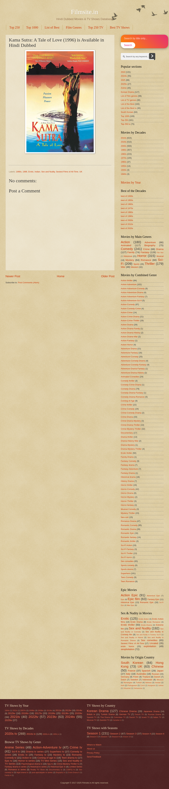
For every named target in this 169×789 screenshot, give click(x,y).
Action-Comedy (128, 304)
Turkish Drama (108, 714)
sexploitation (127, 649)
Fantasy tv (40, 754)
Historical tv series (38, 767)
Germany (125, 677)
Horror (141, 256)
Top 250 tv (125, 124)
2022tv (33, 717)
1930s (123, 170)
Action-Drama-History (130, 332)
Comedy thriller (128, 381)
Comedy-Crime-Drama (131, 385)
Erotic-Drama (146, 625)
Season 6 (160, 734)
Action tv (26, 757)
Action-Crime (127, 312)
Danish (157, 677)
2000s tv (46, 734)
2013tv (68, 710)
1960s (123, 162)
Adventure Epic (153, 596)
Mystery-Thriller (128, 513)
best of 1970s (127, 208)
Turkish (139, 682)
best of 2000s (127, 220)
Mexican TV (92, 720)
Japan (160, 670)
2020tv (78, 713)
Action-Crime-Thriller (130, 320)
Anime (124, 88)
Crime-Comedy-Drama (131, 413)
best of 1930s (127, 196)
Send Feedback (94, 757)
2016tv (25, 713)
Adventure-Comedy (129, 356)
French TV (139, 714)
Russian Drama (154, 714)
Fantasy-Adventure (129, 469)
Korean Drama (127, 92)
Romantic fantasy (128, 537)
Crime (146, 249)
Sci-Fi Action (126, 545)
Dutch (123, 679)
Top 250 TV (95, 27)
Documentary (127, 433)
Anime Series (14, 747)
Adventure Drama (129, 348)
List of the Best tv (128, 108)
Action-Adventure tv (47, 747)
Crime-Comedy (128, 409)
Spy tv (50, 764)
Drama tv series (35, 751)
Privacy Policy (93, 753)
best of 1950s (127, 200)
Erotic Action (144, 619)
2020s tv (11, 733)
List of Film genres (129, 96)
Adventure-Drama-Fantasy (133, 368)
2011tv (58, 710)
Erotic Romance (153, 622)
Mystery (130, 260)
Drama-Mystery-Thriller (131, 449)
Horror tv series (26, 760)
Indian (37, 171)
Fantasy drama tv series (16, 767)
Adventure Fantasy (129, 353)
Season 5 (94, 737)
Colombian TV (120, 717)
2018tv (51, 713)
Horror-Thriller (127, 501)
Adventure (150, 242)
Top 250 (14, 27)
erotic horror (127, 646)
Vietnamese (138, 688)
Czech (142, 685)
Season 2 (115, 733)
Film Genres (73, 27)
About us (91, 749)
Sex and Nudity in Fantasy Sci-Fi (148, 635)
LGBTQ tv (70, 770)
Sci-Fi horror (126, 557)
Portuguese (132, 685)
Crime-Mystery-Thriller (131, 429)
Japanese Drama (151, 711)
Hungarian (151, 685)
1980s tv (56, 734)
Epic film (134, 599)
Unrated (153, 643)
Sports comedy (127, 565)
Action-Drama (127, 324)
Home (60, 276)
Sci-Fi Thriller (127, 553)
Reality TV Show (37, 770)
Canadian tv (117, 720)
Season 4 (146, 734)
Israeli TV (146, 717)
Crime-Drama (127, 417)
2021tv (15, 717)
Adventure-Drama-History (132, 373)
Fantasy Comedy (128, 461)
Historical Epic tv (58, 767)
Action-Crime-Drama (130, 316)
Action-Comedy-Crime (131, 308)
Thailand (146, 677)
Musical (160, 256)
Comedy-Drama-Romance (133, 397)
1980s (123, 154)
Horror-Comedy (128, 489)
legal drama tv (22, 772)
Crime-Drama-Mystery (131, 421)
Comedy (127, 249)
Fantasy (145, 252)
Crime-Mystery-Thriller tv (68, 764)
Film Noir (160, 252)
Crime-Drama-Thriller (130, 425)
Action (125, 242)
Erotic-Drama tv (74, 772)
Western (135, 267)
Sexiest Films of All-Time (67, 171)
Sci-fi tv (16, 751)
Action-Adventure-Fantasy (132, 296)
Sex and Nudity (48, 171)
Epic (122, 599)
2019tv (65, 713)
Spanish (146, 670)
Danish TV (133, 717)
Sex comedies (127, 561)
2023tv (52, 717)
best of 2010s (127, 224)
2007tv (23, 710)
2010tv (49, 710)
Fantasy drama (127, 465)
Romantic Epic (127, 533)
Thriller (150, 263)
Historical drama (128, 477)
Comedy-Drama (128, 389)
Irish (122, 685)
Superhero (125, 573)
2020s (123, 142)
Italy (128, 673)
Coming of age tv (46, 757)
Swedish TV (105, 720)
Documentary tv (55, 770)
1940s (123, 174)
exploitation (150, 646)
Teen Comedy (127, 577)
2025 (123, 80)
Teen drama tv (69, 757)
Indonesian (147, 679)
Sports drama (127, 569)
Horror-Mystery (127, 497)
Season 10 (127, 737)
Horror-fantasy (127, 505)
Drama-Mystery (128, 445)
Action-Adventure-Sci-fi (131, 300)
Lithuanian (127, 688)
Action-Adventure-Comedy (133, 288)
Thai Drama (105, 717)
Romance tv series (17, 769)
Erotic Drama (136, 622)
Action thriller (127, 280)
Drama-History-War (129, 441)
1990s (18, 171)
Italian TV (157, 717)
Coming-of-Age (128, 401)
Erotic (30, 171)
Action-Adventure (128, 284)
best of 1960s (127, 204)
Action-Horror (127, 344)
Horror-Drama (127, 493)
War (123, 267)
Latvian (160, 685)
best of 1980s (127, 212)
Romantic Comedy (129, 525)
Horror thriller (127, 485)
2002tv (14, 710)
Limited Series (75, 767)
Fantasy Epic (153, 599)
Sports (136, 264)
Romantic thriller (128, 541)
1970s (123, 158)
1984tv (7, 710)
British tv (91, 714)
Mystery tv (59, 754)
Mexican (160, 680)
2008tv (32, 710)
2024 (123, 72)
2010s (123, 138)
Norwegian (128, 682)
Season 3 (131, 733)
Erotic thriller (126, 453)
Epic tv (8, 760)
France (131, 670)
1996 (25, 171)
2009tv (40, 710)
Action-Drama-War (129, 336)
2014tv (79, 710)
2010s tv (31, 734)
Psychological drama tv (31, 764)
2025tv (124, 84)
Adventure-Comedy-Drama (133, 361)
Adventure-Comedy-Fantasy (133, 365)
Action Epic (129, 595)
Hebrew (148, 682)
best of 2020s (127, 228)
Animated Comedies (130, 376)
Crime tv (76, 747)
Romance (146, 260)
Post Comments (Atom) (28, 282)
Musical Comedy (128, 509)
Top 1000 (32, 27)
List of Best (52, 27)
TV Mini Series (49, 760)
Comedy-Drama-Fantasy (132, 393)
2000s (123, 146)
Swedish (134, 679)
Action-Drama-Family (130, 328)
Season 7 (105, 737)
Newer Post (13, 276)
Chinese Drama (128, 711)
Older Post (108, 276)
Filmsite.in (84, 11)
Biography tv (60, 772)
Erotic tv (23, 754)
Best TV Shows (120, 27)
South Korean (127, 112)
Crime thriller (126, 405)
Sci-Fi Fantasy (127, 549)
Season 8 (116, 737)
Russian (155, 674)
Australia (141, 673)
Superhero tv (57, 751)
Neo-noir (125, 517)
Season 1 (94, 733)
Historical (128, 256)
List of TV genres (128, 100)
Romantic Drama (128, 529)
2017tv (38, 713)
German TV (124, 714)
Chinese (157, 666)
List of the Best (127, 104)
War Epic (130, 605)
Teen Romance (128, 581)
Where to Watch (94, 745)
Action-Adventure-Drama (132, 292)
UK (80, 171)
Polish (136, 677)
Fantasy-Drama (128, 473)
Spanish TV (92, 717)
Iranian (158, 682)
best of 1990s (127, 216)
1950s (123, 166)
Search (128, 45)
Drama (159, 249)
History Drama (127, 481)
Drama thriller (127, 437)
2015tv (11, 713)
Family (131, 252)
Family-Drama (127, 457)
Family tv (8, 775)
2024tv (124, 76)
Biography (149, 245)
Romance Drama (128, 521)
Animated (126, 245)
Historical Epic (127, 602)
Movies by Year (131, 182)
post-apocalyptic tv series (42, 772)
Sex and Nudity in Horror (132, 637)
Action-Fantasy (127, 340)
